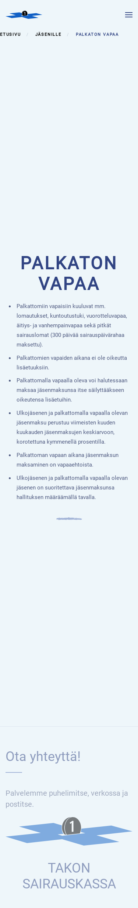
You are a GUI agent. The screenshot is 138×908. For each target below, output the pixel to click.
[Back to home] (24, 15)
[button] (128, 15)
